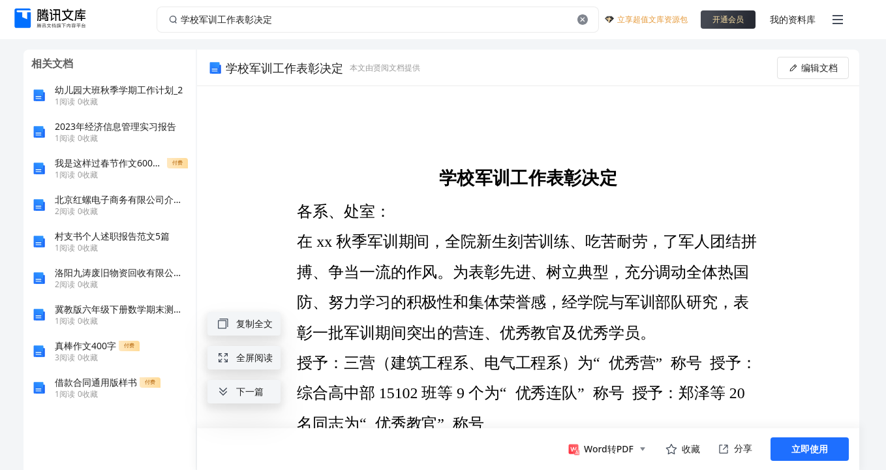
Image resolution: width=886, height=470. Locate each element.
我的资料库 (793, 19)
